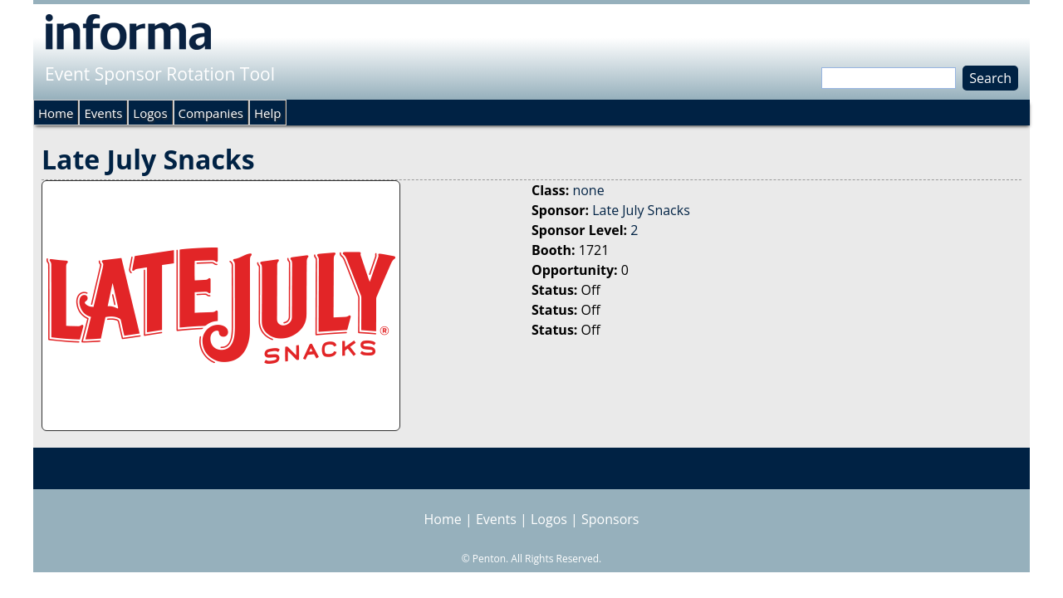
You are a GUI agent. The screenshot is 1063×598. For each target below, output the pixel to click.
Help (267, 113)
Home (55, 113)
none (588, 190)
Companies (211, 113)
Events (103, 113)
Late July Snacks (641, 210)
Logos (150, 113)
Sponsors (610, 519)
